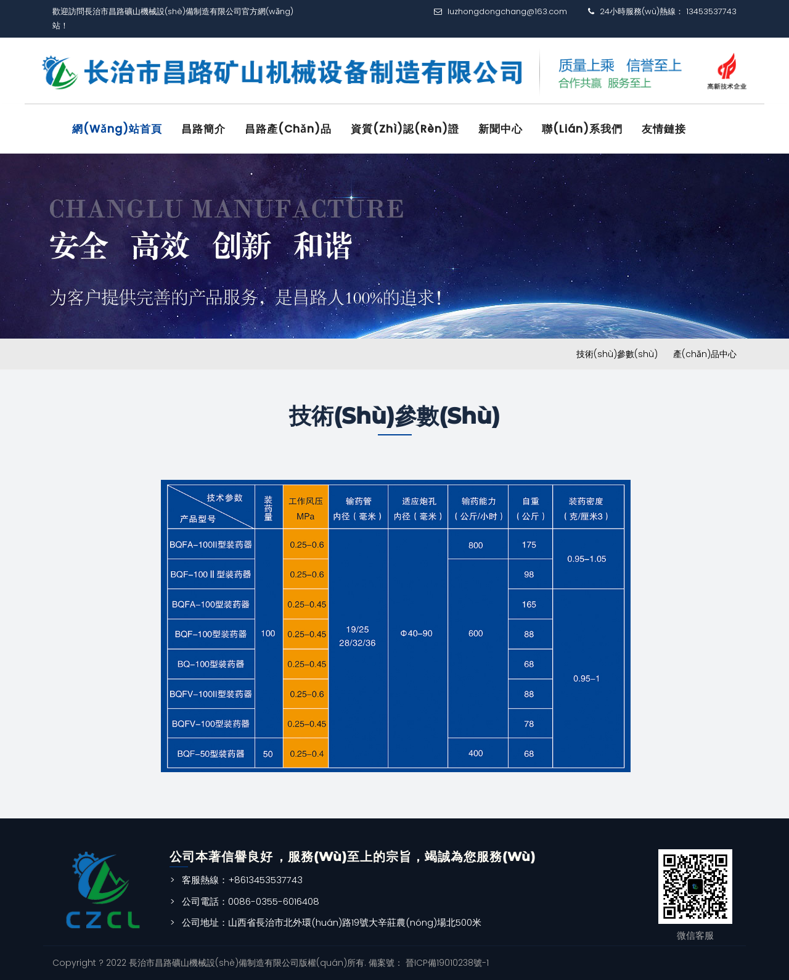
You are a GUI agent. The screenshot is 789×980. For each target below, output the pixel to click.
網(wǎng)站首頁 (117, 128)
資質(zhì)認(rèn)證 (405, 128)
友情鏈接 (664, 128)
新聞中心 (500, 128)
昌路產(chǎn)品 (288, 128)
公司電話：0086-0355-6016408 (250, 901)
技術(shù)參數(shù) (617, 354)
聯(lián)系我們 (582, 128)
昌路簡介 (203, 128)
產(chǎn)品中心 (705, 354)
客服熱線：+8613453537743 (242, 879)
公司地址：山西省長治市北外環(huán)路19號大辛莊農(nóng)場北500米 (331, 922)
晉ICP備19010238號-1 (446, 963)
